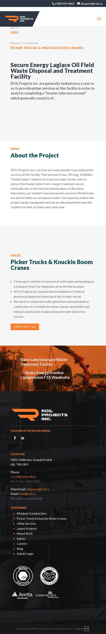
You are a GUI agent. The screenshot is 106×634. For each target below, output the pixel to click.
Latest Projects (27, 528)
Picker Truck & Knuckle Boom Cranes (42, 518)
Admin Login (25, 553)
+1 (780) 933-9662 (23, 476)
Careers (22, 543)
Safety (21, 538)
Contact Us (25, 326)
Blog (20, 548)
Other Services (26, 523)
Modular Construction (31, 513)
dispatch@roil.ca (38, 489)
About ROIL (25, 533)
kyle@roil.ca (27, 493)
